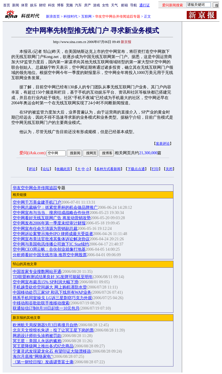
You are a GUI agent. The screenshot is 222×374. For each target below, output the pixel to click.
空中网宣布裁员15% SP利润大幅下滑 (45, 282)
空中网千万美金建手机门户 (37, 202)
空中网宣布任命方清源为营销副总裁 (45, 228)
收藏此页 (63, 169)
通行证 (144, 5)
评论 (32, 169)
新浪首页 (53, 16)
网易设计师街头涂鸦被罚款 (37, 336)
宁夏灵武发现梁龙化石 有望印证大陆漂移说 (52, 351)
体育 (24, 5)
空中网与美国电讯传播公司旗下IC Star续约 (51, 244)
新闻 (15, 5)
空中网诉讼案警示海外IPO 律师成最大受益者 (53, 234)
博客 (60, 5)
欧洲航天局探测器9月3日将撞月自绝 (45, 325)
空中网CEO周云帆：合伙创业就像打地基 (49, 249)
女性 (105, 5)
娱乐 (33, 5)
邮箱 (124, 5)
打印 (155, 169)
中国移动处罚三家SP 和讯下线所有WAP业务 (52, 292)
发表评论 (163, 144)
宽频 (69, 5)
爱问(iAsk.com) (32, 153)
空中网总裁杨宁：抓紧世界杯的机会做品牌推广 (55, 207)
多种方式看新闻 (108, 169)
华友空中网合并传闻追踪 (35, 188)
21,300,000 (148, 153)
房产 (87, 5)
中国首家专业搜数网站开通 (37, 271)
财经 (42, 5)
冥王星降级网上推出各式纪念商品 (43, 346)
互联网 (86, 16)
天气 (114, 5)
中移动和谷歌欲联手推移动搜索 (41, 303)
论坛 (45, 169)
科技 (51, 5)
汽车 (78, 5)
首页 (6, 5)
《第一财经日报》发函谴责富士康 (43, 362)
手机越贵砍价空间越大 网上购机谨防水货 (50, 287)
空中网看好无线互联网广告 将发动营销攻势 (52, 218)
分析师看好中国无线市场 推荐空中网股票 (50, 255)
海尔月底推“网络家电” (33, 356)
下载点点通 (136, 169)
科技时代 (70, 16)
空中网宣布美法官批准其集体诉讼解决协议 (51, 239)
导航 (133, 5)
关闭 (169, 169)
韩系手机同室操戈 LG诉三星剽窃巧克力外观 (52, 298)
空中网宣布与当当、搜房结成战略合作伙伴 (51, 213)
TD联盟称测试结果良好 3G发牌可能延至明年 (53, 277)
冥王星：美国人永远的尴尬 (37, 341)
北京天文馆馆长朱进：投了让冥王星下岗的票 (53, 330)
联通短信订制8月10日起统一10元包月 (46, 308)
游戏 (96, 5)
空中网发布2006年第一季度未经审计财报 (49, 223)
